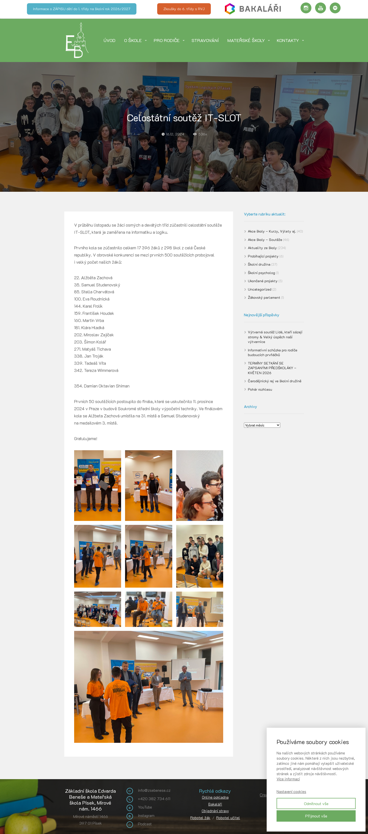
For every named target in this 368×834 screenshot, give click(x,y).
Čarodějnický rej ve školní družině (274, 381)
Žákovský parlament (264, 297)
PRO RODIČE (167, 40)
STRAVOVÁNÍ (205, 40)
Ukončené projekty (263, 280)
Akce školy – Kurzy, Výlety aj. (272, 231)
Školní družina (259, 264)
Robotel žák (200, 817)
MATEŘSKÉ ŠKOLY (246, 40)
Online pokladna (215, 797)
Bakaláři (215, 804)
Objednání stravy (215, 810)
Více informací (288, 778)
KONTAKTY (288, 40)
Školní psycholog (261, 272)
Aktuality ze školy (262, 247)
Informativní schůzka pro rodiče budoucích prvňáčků (272, 352)
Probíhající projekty (263, 256)
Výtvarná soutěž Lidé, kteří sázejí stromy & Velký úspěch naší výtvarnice (275, 337)
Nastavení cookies (291, 791)
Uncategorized (259, 289)
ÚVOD (109, 40)
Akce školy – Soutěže (265, 239)
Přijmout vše (316, 815)
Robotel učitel (228, 817)
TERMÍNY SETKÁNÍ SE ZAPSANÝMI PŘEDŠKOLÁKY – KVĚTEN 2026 (272, 368)
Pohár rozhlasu (260, 389)
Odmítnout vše (316, 803)
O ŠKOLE (133, 40)
